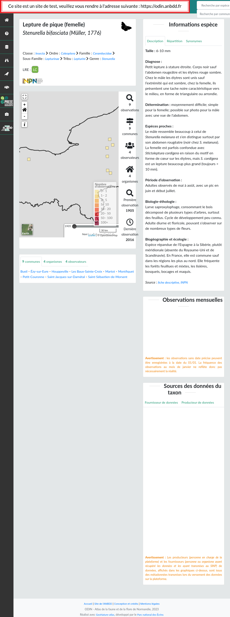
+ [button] (24, 110)
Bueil (24, 277)
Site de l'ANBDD (101, 603)
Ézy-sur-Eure (41, 277)
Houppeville (64, 277)
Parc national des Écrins (151, 614)
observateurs (82, 267)
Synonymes (199, 41)
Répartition (177, 41)
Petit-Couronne (54, 282)
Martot (120, 277)
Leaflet (92, 240)
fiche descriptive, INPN (175, 283)
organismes (56, 267)
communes (32, 267)
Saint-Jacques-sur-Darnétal (90, 282)
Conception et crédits (126, 603)
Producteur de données (163, 413)
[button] (24, 116)
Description (156, 41)
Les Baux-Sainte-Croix (94, 277)
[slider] (74, 231)
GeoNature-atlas (103, 614)
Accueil (84, 603)
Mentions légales (153, 603)
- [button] (24, 121)
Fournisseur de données (163, 403)
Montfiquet (29, 282)
